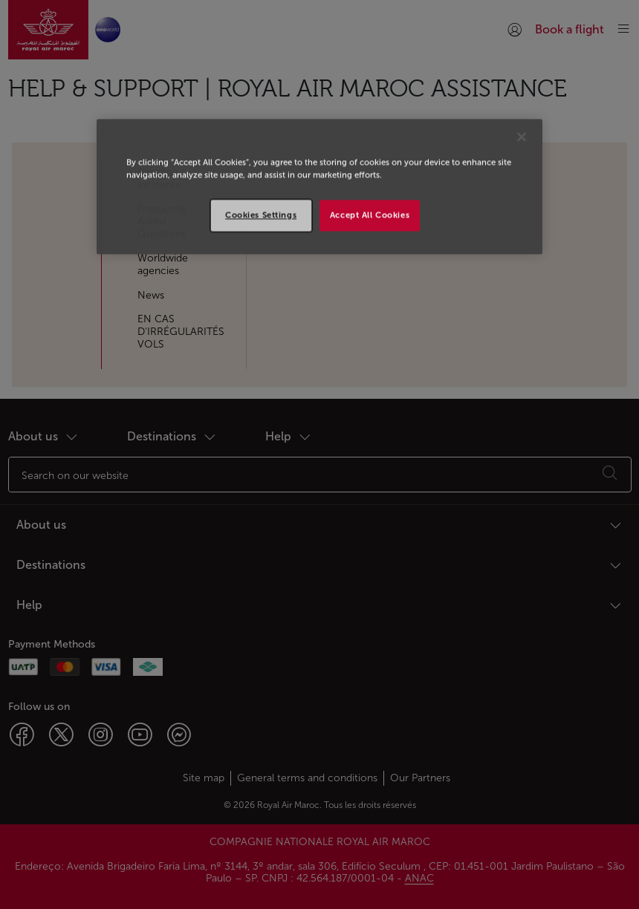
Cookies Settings (260, 214)
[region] (319, 186)
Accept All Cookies (369, 214)
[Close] (521, 136)
